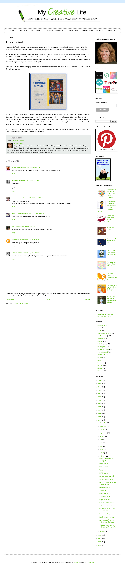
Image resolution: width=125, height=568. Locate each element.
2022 (99, 393)
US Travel (100, 371)
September (103, 433)
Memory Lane (102, 347)
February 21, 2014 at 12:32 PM (32, 253)
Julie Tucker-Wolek (18, 213)
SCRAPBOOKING (73, 31)
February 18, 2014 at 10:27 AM (33, 198)
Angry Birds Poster (110, 228)
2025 (99, 384)
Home (49, 300)
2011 (99, 542)
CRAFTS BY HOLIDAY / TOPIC (55, 31)
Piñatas (100, 360)
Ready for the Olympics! (107, 517)
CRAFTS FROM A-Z (36, 31)
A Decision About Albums (107, 506)
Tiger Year (102, 490)
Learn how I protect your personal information (105, 315)
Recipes (100, 366)
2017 (99, 410)
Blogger (91, 562)
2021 (99, 397)
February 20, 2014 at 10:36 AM (30, 240)
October (102, 430)
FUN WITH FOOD (87, 31)
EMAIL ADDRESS (101, 102)
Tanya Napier (16, 167)
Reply (13, 173)
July (101, 440)
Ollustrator (76, 562)
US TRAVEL (99, 31)
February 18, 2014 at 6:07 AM (30, 167)
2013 (99, 535)
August (102, 436)
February (103, 456)
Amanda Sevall (17, 253)
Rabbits (100, 363)
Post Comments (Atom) (22, 303)
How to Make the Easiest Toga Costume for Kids (111, 299)
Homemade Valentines (106, 503)
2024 (99, 387)
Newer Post (10, 300)
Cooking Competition (104, 333)
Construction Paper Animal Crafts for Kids (111, 252)
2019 (99, 403)
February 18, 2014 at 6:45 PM (25, 226)
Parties (100, 357)
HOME (12, 31)
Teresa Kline (16, 180)
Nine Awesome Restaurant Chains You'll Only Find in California (112, 193)
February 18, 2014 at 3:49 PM (34, 213)
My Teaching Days (103, 349)
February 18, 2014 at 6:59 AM (29, 180)
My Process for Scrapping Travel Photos (107, 483)
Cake (99, 328)
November (103, 426)
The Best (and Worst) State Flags (111, 241)
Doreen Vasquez (17, 198)
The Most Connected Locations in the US (112, 276)
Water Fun (102, 470)
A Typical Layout (104, 497)
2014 (99, 420)
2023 (99, 390)
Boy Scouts (101, 325)
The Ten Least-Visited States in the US (111, 264)
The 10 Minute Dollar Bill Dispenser (107, 510)
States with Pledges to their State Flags (110, 218)
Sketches (100, 368)
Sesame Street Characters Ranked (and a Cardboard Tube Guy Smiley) (107, 206)
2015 (99, 417)
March (102, 453)
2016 (99, 413)
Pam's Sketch (103, 464)
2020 (99, 400)
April (101, 449)
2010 (99, 545)
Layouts (21, 140)
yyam (13, 226)
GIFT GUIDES (111, 31)
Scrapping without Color (107, 476)
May (101, 446)
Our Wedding (102, 355)
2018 (99, 407)
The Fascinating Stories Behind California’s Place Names (112, 288)
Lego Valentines (104, 500)
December (103, 423)
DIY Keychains (103, 473)
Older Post (86, 300)
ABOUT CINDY (22, 31)
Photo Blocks (103, 467)
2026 (99, 380)
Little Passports (102, 344)
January (102, 531)
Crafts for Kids (102, 336)
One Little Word (103, 352)
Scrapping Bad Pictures (106, 479)
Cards (99, 330)
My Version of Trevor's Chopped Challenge (106, 521)
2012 (99, 538)
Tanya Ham (15, 240)
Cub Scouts (15, 140)
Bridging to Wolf (104, 487)
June (101, 443)
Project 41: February (105, 493)
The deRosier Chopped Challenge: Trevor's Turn (108, 526)
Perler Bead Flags (105, 514)
